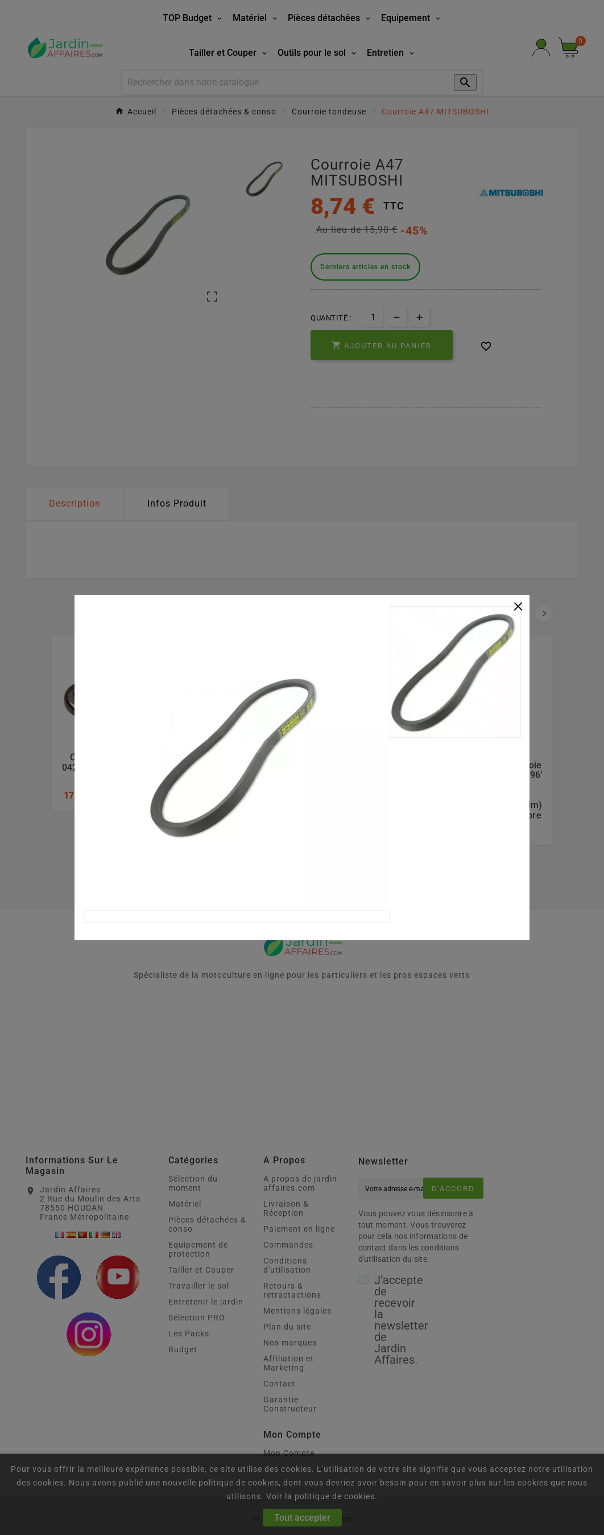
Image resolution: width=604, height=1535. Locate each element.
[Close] (518, 605)
